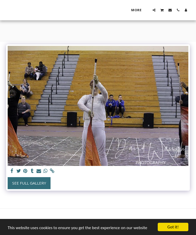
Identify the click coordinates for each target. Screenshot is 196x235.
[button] (154, 10)
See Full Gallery (29, 183)
